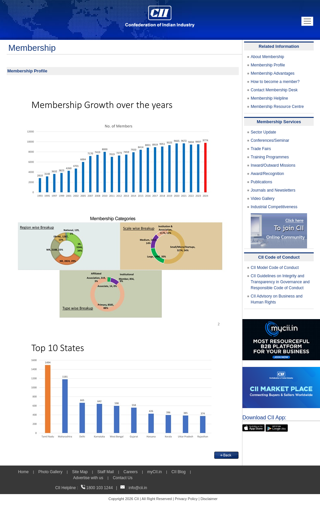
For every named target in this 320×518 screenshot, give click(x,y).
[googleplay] (277, 427)
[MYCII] (281, 322)
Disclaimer (209, 499)
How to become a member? (275, 81)
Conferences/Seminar (270, 140)
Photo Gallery (50, 472)
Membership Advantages (272, 73)
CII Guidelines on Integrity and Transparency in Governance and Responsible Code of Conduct (280, 282)
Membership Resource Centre (277, 106)
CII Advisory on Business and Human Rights (276, 299)
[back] (226, 454)
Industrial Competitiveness (274, 207)
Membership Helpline (269, 98)
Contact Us (122, 477)
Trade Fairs (261, 148)
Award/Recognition (267, 173)
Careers (130, 472)
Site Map (80, 472)
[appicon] (253, 427)
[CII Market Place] (281, 370)
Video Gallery (263, 198)
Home (23, 472)
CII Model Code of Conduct (275, 267)
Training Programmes (270, 157)
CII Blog (178, 472)
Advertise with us (88, 477)
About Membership (267, 56)
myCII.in (154, 472)
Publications (261, 182)
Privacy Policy (186, 499)
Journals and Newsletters (273, 190)
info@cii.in (138, 487)
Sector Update (263, 132)
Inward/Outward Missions (273, 165)
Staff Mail (105, 472)
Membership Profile (268, 65)
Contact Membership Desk (274, 90)
